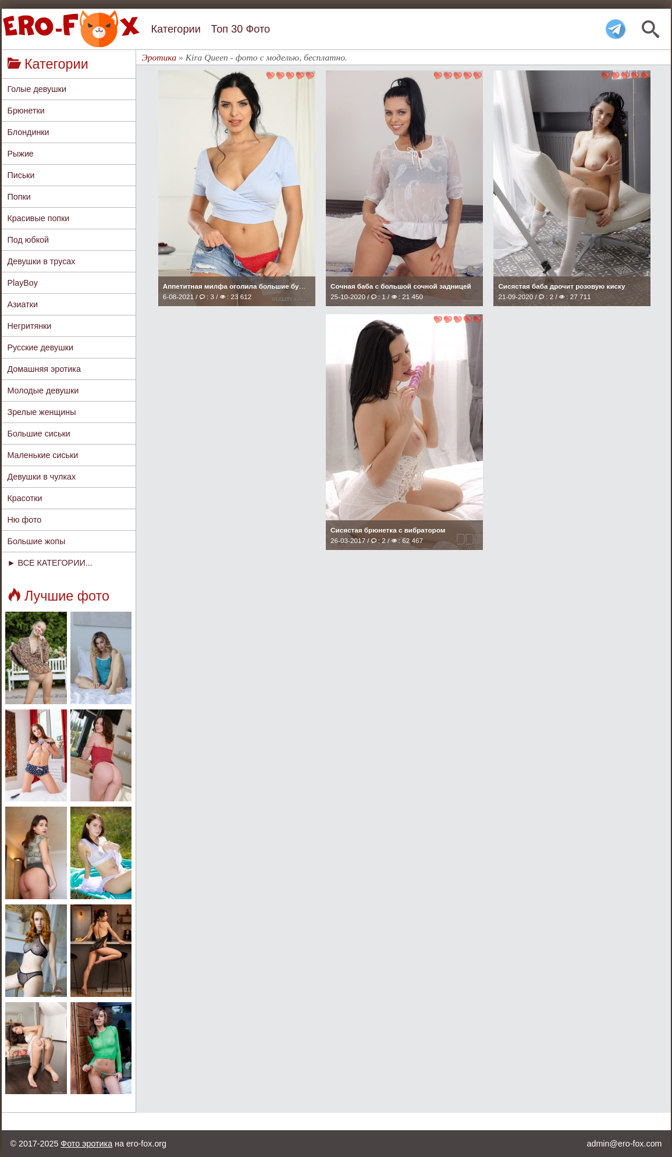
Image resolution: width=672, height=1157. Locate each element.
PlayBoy (23, 283)
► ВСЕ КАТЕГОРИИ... (50, 562)
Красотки (25, 498)
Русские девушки (40, 347)
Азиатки (23, 304)
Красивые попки (39, 218)
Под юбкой (28, 239)
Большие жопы (37, 541)
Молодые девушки (43, 390)
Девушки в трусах (42, 261)
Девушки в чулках (42, 476)
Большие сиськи (39, 433)
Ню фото (25, 519)
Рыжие (21, 153)
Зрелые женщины (42, 412)
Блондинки (28, 132)
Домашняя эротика (44, 369)
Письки (21, 175)
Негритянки (30, 326)
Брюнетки (26, 110)
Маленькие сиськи (43, 455)
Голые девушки (37, 89)
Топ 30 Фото (240, 29)
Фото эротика (86, 1143)
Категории (176, 29)
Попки (19, 196)
